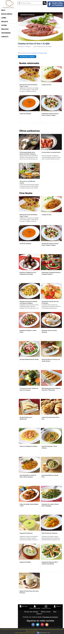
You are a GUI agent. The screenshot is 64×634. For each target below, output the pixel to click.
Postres (4, 25)
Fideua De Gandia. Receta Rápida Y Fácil (29, 505)
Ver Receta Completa (27, 57)
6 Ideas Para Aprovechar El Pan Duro (50, 418)
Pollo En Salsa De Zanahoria (49, 533)
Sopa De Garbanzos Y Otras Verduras (49, 447)
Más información (43, 632)
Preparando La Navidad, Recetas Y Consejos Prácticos (51, 273)
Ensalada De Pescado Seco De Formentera (50, 302)
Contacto (4, 37)
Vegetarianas (6, 33)
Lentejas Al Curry (46, 84)
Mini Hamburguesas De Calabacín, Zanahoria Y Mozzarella (51, 389)
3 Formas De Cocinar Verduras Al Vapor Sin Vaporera (29, 389)
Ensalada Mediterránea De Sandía (29, 359)
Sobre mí (39, 614)
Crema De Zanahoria (25, 113)
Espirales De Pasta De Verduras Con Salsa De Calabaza (28, 302)
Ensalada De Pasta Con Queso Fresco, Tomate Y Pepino (50, 114)
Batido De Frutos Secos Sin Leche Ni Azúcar (29, 592)
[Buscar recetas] (30, 3)
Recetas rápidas (6, 14)
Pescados (4, 21)
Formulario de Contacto (50, 617)
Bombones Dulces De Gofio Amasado (49, 331)
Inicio (3, 10)
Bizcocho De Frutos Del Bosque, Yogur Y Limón (29, 85)
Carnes (3, 18)
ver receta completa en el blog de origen (36, 53)
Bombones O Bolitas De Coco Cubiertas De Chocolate (28, 273)
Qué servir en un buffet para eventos (27, 182)
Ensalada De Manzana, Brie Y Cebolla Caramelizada (50, 563)
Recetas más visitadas (31, 612)
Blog (55, 612)
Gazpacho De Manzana (26, 533)
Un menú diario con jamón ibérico (51, 152)
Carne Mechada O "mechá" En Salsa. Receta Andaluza (28, 476)
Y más (48, 632)
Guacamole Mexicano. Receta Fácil (50, 476)
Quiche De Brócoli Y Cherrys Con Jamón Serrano (51, 360)
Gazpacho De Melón (25, 562)
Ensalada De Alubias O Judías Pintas (28, 331)
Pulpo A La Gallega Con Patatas (28, 446)
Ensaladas (4, 29)
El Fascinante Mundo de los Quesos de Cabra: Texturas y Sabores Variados (28, 153)
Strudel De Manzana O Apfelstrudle (26, 418)
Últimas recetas (46, 612)
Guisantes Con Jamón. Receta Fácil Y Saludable (50, 505)
